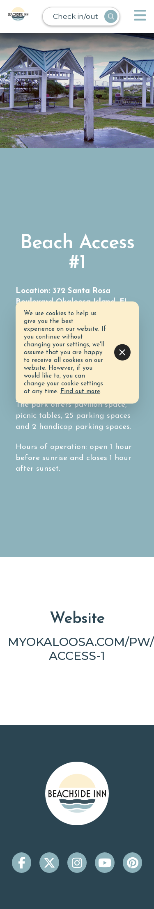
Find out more (80, 391)
